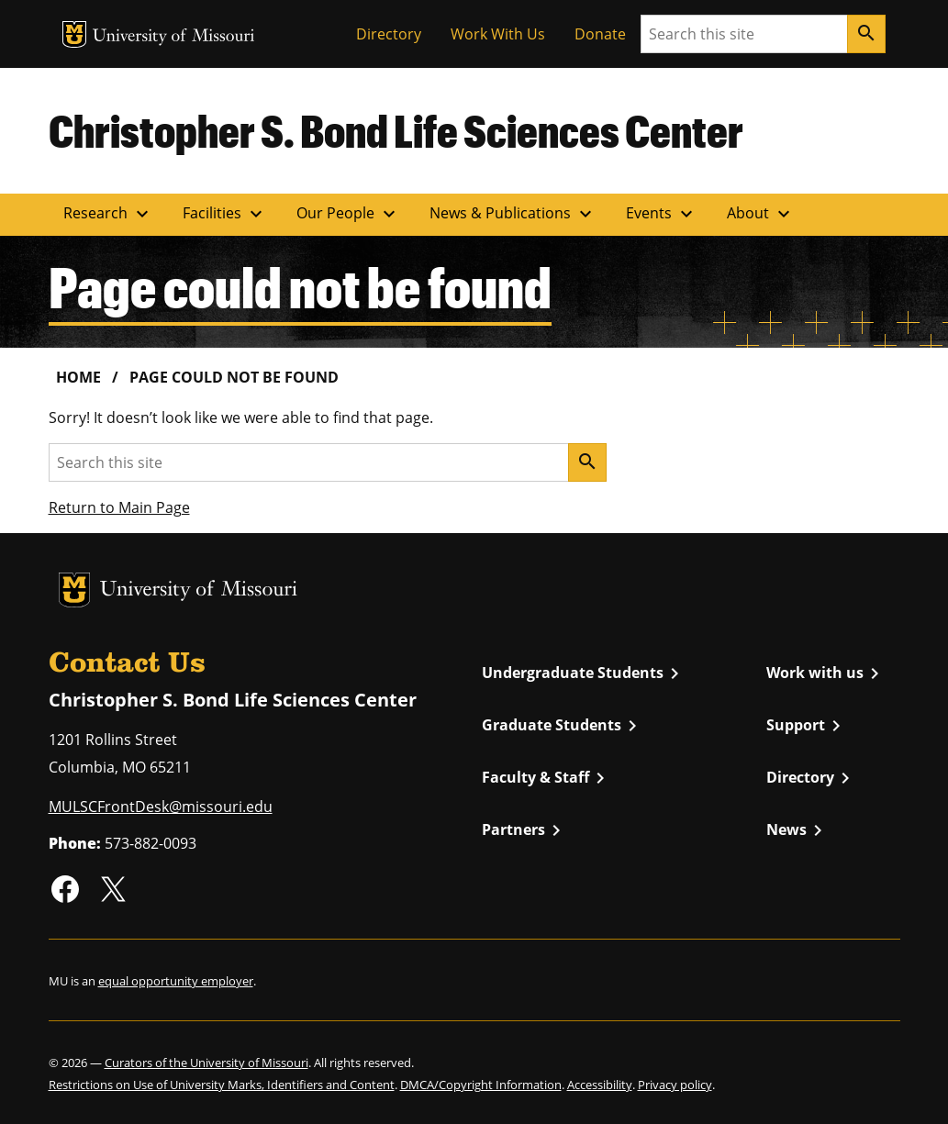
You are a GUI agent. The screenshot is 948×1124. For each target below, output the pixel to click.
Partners (524, 830)
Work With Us (498, 34)
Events (661, 214)
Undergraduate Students (584, 673)
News (797, 830)
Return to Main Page (119, 507)
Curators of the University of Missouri (206, 1062)
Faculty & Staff (546, 778)
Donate (600, 34)
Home (78, 377)
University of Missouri (174, 37)
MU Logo (74, 34)
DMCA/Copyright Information (481, 1084)
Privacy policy (675, 1084)
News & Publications (513, 214)
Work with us (826, 673)
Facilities (225, 214)
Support (806, 726)
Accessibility (599, 1084)
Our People (348, 214)
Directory (388, 34)
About (761, 214)
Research (108, 214)
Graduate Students (562, 726)
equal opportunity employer (175, 981)
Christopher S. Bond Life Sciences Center (396, 130)
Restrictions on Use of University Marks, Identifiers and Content (222, 1084)
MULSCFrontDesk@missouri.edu (161, 806)
